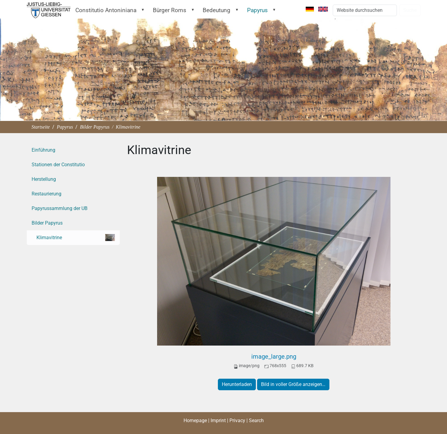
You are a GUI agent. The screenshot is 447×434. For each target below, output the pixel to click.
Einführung (43, 150)
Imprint (218, 420)
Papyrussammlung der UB (60, 208)
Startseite (44, 10)
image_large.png (273, 356)
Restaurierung (46, 194)
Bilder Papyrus (94, 126)
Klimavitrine (75, 237)
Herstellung (44, 179)
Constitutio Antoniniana (105, 10)
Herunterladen (237, 384)
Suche (410, 10)
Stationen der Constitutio (58, 164)
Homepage (195, 420)
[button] (144, 9)
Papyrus (257, 10)
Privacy (237, 420)
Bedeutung (216, 10)
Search (256, 420)
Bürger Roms (169, 10)
